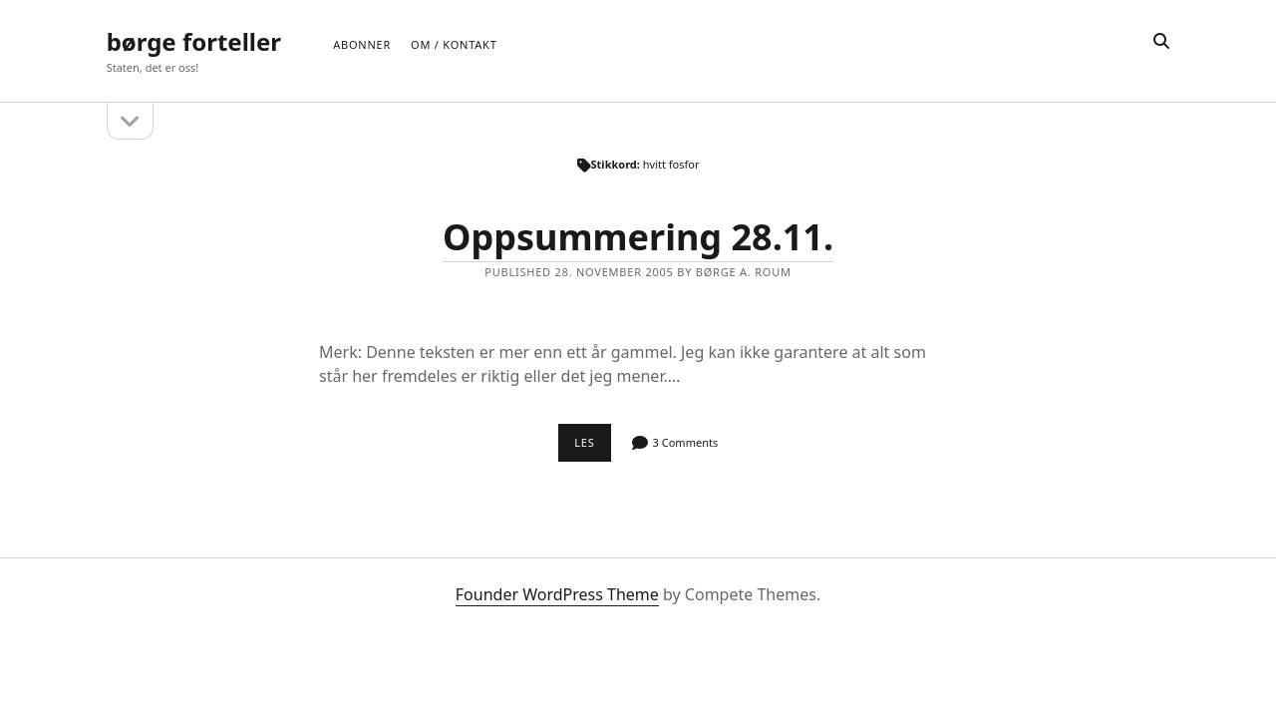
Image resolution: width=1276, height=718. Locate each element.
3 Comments (686, 442)
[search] (1161, 42)
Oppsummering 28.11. (638, 236)
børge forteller (194, 41)
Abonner (362, 44)
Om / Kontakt (453, 44)
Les (592, 448)
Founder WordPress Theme (557, 594)
